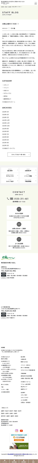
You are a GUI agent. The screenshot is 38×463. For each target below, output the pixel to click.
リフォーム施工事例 (25, 384)
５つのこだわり (5, 363)
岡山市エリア (24, 386)
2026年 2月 (5, 114)
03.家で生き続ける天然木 (7, 373)
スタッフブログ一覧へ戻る (19, 154)
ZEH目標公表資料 (5, 392)
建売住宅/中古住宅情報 (26, 376)
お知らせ (6, 90)
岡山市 (7, 411)
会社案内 (23, 392)
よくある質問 (24, 400)
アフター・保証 (5, 389)
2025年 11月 (5, 123)
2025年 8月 (5, 131)
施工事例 (23, 357)
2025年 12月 (5, 120)
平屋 (2, 387)
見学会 (5, 96)
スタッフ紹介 (24, 395)
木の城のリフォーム (25, 381)
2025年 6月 (5, 137)
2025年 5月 (5, 140)
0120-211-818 (10, 311)
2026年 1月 (5, 117)
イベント (6, 88)
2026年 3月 (5, 112)
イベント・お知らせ (25, 365)
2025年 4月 (5, 142)
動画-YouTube (24, 362)
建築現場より (7, 99)
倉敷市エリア (24, 389)
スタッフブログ (24, 397)
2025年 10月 (5, 126)
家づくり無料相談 (25, 367)
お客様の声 (23, 359)
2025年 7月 (5, 134)
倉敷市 (2, 411)
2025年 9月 (5, 128)
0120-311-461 (21, 198)
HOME (3, 347)
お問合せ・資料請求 (25, 402)
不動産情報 (23, 373)
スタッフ (6, 85)
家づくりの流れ (5, 384)
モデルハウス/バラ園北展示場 (28, 370)
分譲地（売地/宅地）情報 (27, 378)
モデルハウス (7, 93)
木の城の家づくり (5, 361)
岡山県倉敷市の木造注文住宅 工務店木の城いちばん (20, 454)
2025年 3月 (5, 145)
